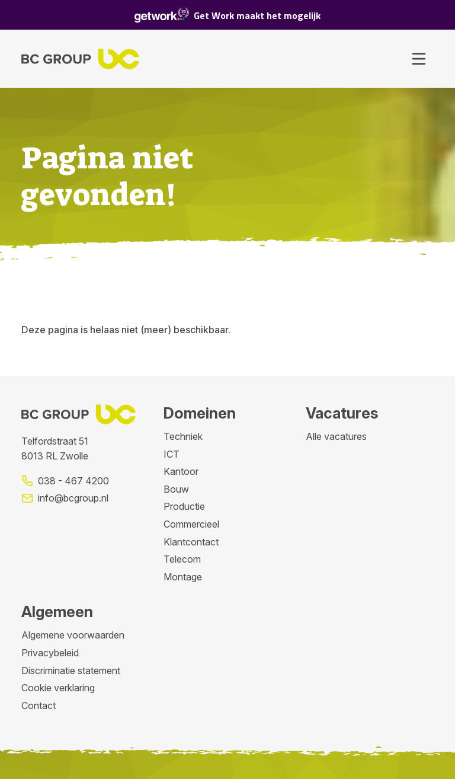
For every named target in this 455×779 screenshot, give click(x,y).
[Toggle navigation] (419, 59)
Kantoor (181, 471)
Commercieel (191, 524)
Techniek (183, 436)
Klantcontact (191, 542)
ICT (172, 454)
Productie (184, 506)
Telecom (182, 559)
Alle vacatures (336, 436)
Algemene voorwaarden (72, 635)
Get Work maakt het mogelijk (227, 15)
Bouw (176, 489)
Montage (183, 577)
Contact (38, 705)
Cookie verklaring (58, 688)
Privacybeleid (50, 653)
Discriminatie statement (70, 670)
